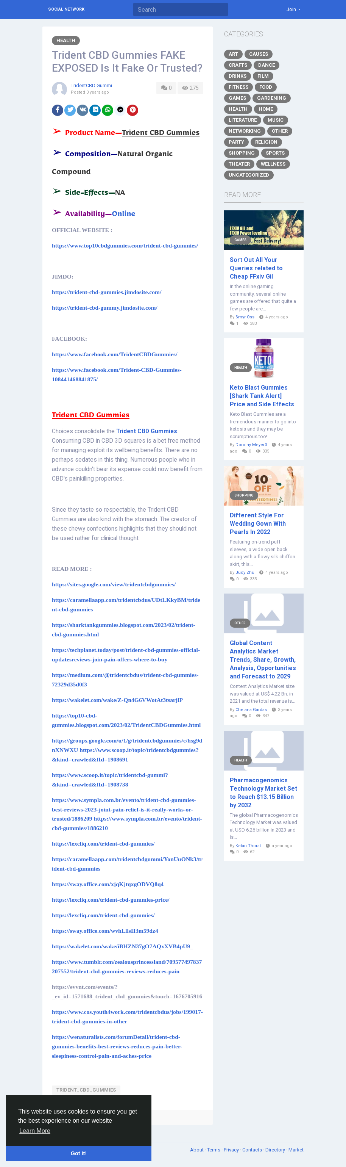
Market (296, 1150)
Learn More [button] (34, 1131)
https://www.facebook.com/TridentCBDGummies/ (115, 354)
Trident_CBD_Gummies (86, 1090)
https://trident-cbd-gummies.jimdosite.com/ (106, 292)
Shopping (242, 153)
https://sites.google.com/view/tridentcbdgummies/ (114, 584)
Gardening (271, 98)
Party (236, 142)
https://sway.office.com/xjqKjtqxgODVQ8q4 (108, 884)
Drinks (237, 76)
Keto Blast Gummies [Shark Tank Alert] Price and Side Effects (262, 396)
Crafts (238, 65)
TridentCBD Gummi (91, 85)
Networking (245, 131)
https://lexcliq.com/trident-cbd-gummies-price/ (111, 899)
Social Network (66, 9)
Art (233, 54)
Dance (266, 65)
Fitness (238, 87)
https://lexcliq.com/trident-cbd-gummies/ (103, 843)
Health (65, 40)
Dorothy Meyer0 (251, 444)
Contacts (252, 1150)
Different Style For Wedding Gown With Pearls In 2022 (258, 524)
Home (266, 109)
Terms (214, 1150)
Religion (266, 142)
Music (276, 120)
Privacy (232, 1150)
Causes (258, 54)
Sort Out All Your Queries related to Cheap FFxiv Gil (256, 268)
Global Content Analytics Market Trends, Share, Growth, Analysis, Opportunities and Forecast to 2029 (263, 659)
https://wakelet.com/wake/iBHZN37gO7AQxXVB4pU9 (121, 946)
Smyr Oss (244, 317)
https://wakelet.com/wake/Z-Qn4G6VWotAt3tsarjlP (117, 700)
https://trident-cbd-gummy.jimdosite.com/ (104, 307)
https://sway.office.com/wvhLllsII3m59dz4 (105, 930)
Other (280, 131)
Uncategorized (249, 175)
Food (265, 87)
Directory (275, 1150)
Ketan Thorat (248, 845)
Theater (239, 164)
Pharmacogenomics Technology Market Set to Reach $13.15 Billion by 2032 (263, 793)
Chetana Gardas (251, 709)
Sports (275, 153)
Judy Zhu (244, 572)
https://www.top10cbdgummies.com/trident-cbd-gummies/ (125, 245)
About (197, 1150)
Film (263, 76)
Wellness (273, 164)
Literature (243, 120)
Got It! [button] (79, 1153)
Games (237, 98)
